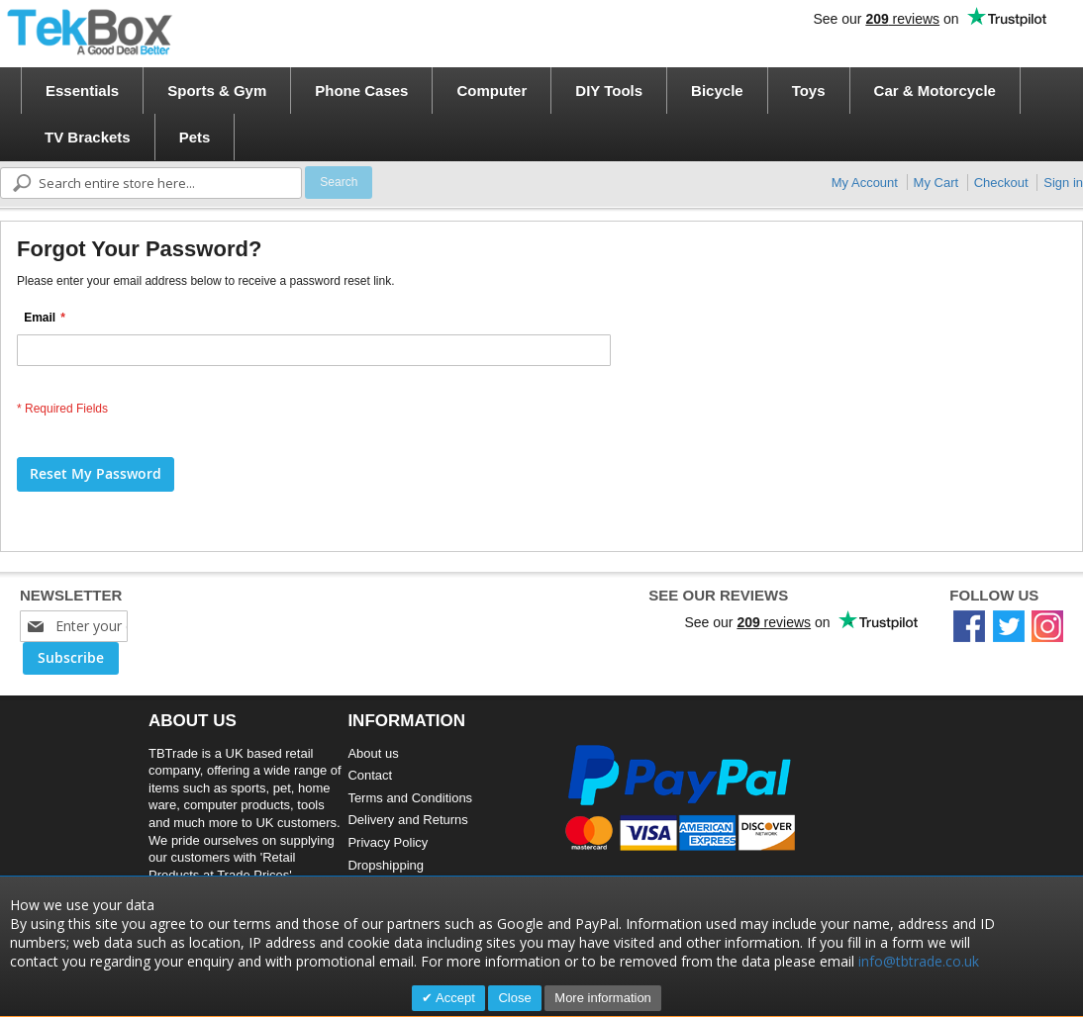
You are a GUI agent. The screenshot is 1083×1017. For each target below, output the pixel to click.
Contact (369, 775)
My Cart (936, 182)
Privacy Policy (387, 842)
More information (602, 997)
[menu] (548, 113)
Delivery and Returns (407, 819)
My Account (865, 182)
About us (372, 753)
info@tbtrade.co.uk (918, 961)
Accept (454, 997)
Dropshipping (385, 865)
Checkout (1001, 182)
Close (514, 997)
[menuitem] (82, 90)
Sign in (1063, 182)
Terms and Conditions (409, 797)
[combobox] (151, 183)
